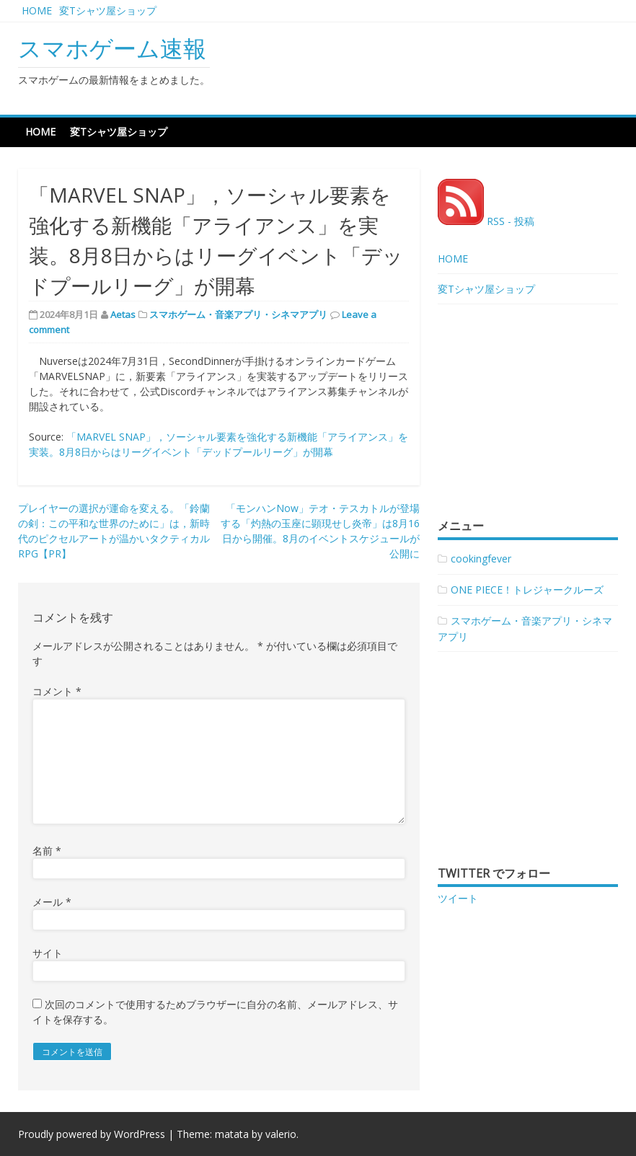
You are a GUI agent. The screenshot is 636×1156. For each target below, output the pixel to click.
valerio (280, 1134)
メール (51, 902)
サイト (47, 953)
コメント (56, 691)
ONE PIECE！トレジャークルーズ (527, 589)
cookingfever (481, 558)
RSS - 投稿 (486, 221)
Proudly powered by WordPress (91, 1134)
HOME (37, 10)
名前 (46, 850)
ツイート (458, 898)
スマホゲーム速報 (112, 47)
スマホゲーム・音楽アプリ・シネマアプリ (238, 314)
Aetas (123, 314)
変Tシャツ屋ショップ (107, 10)
